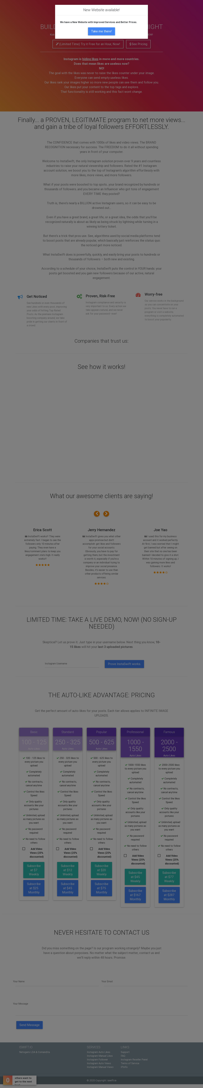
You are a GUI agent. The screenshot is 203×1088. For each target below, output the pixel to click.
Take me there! (101, 31)
